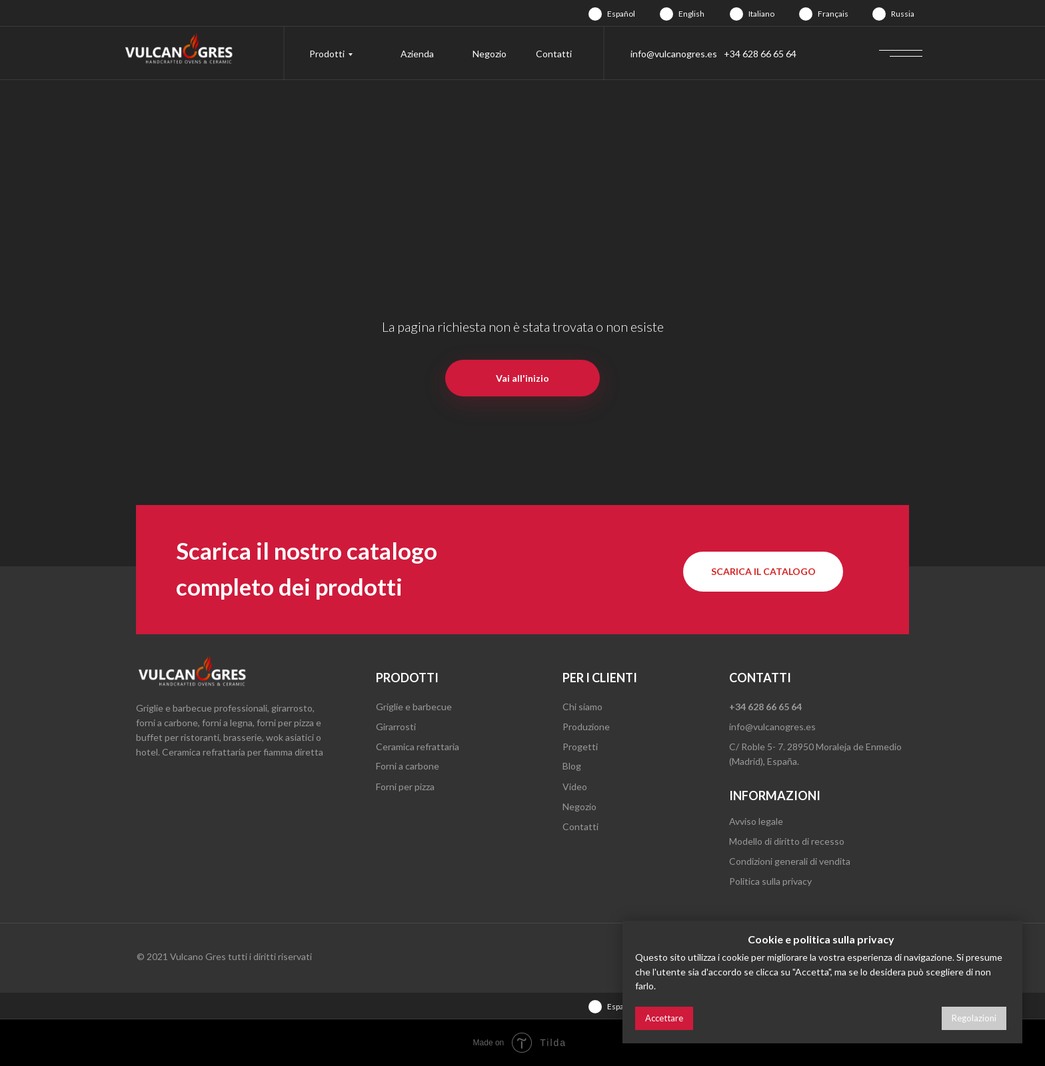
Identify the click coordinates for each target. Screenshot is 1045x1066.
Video (574, 786)
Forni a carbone (407, 766)
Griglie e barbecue (414, 706)
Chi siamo (582, 706)
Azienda (417, 53)
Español (621, 14)
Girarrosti (396, 726)
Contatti (554, 53)
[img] (595, 14)
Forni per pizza (405, 786)
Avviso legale (756, 821)
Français (833, 14)
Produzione (586, 726)
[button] (763, 572)
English (691, 14)
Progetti (580, 746)
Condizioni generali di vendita (789, 861)
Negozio (490, 53)
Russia (902, 14)
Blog (571, 766)
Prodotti (327, 53)
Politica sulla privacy (770, 881)
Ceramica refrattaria (417, 746)
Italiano (761, 14)
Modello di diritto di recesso (786, 841)
